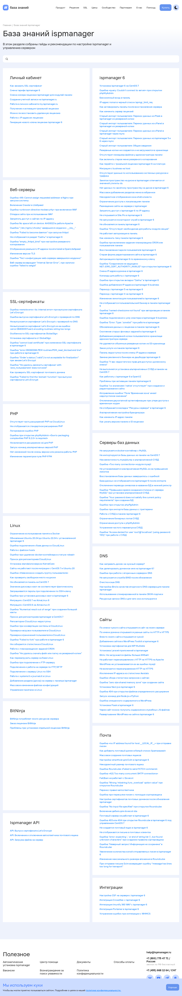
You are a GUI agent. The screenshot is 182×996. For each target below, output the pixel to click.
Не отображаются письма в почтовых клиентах (125, 832)
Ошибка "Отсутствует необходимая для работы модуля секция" (134, 228)
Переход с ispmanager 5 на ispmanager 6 (121, 289)
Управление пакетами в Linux (26, 689)
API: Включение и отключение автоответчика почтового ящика (44, 835)
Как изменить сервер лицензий (117, 111)
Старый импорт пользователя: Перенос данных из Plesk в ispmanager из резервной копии (131, 117)
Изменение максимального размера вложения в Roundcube (132, 859)
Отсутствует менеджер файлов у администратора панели (131, 154)
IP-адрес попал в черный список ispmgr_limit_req (126, 102)
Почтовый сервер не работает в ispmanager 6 (124, 815)
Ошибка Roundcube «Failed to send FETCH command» (129, 768)
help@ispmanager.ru (158, 952)
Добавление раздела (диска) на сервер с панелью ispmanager (43, 680)
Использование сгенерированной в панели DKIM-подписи (131, 594)
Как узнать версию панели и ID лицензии (122, 421)
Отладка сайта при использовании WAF (31, 214)
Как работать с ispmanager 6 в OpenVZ (120, 376)
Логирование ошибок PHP (24, 430)
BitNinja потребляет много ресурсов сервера (34, 718)
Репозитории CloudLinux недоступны (30, 621)
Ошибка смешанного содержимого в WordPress (125, 700)
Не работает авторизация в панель (118, 233)
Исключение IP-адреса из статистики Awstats (124, 673)
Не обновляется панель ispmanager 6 (120, 224)
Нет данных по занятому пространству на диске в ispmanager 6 (134, 187)
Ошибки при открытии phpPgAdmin (119, 504)
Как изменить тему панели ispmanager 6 (121, 238)
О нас (139, 7)
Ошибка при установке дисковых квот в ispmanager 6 (39, 595)
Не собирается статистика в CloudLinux (31, 644)
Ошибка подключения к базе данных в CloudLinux (37, 545)
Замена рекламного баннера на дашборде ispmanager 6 (130, 357)
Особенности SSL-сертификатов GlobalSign (34, 333)
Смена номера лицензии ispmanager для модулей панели (41, 94)
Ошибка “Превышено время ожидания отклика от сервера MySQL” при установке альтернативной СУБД (132, 491)
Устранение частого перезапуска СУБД (121, 527)
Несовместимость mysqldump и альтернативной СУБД (129, 459)
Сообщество (108, 7)
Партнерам (126, 7)
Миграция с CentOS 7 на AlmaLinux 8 (29, 600)
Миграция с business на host (115, 168)
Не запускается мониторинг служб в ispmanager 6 (127, 219)
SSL (85, 7)
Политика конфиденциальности (90, 972)
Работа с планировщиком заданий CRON (32, 648)
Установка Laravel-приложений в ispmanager (124, 650)
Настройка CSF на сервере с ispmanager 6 (122, 895)
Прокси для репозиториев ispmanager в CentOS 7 (36, 616)
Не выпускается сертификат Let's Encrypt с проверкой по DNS (43, 321)
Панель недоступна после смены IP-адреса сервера (128, 352)
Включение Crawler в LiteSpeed (26, 205)
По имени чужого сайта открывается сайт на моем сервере (132, 627)
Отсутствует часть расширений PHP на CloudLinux (37, 421)
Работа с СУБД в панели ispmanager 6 (120, 513)
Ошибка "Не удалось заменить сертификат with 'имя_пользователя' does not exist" (35, 366)
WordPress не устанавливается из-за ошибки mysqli (127, 664)
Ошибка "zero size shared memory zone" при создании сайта (132, 682)
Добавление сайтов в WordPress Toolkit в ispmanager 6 (129, 641)
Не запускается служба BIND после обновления (126, 577)
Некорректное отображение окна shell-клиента (125, 196)
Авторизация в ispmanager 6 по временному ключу (127, 259)
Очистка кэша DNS (110, 582)
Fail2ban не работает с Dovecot (116, 778)
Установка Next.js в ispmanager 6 (117, 686)
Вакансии (9, 970)
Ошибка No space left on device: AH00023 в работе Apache (41, 223)
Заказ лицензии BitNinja (23, 723)
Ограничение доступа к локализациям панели (125, 201)
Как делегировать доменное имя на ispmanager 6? (127, 568)
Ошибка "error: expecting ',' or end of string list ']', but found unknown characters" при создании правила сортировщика (132, 838)
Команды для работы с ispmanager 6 (119, 275)
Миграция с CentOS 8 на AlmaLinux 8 (30, 604)
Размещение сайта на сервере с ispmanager (123, 206)
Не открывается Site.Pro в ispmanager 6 (121, 215)
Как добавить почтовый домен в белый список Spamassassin (133, 750)
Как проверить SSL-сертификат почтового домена (37, 372)
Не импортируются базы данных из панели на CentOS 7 (130, 455)
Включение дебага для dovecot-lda (118, 811)
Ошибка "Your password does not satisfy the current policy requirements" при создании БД (130, 499)
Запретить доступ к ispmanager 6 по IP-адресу (125, 210)
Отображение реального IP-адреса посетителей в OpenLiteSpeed (45, 249)
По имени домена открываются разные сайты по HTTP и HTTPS (134, 632)
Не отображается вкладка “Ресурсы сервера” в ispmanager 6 (133, 407)
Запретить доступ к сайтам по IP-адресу (32, 218)
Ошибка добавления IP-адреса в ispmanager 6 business (129, 284)
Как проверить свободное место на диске (33, 577)
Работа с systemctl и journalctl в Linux (30, 676)
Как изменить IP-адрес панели (116, 417)
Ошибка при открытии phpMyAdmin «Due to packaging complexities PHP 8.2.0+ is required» (39, 437)
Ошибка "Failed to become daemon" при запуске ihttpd (39, 232)
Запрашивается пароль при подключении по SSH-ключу (40, 591)
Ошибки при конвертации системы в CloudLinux (36, 625)
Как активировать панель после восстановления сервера (131, 106)
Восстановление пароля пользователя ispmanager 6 (128, 250)
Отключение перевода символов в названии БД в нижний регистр (135, 485)
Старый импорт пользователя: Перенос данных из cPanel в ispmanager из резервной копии (132, 125)
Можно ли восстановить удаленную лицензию (35, 113)
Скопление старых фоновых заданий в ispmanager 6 (128, 331)
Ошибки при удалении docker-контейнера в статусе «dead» (42, 554)
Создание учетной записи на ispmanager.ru (33, 99)
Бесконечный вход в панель (115, 97)
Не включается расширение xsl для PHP (31, 442)
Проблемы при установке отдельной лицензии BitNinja (40, 727)
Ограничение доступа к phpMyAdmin (120, 523)
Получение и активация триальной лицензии (34, 108)
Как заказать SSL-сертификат (26, 85)
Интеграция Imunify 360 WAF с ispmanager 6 (123, 904)
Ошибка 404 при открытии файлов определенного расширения (134, 691)
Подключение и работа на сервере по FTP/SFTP (36, 667)
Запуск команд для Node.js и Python (119, 696)
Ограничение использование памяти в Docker (35, 533)
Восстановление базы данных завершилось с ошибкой (129, 476)
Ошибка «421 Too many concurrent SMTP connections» (129, 773)
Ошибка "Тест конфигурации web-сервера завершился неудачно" (45, 258)
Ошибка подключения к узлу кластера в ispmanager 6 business (133, 317)
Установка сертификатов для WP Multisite (122, 645)
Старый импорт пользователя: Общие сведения (125, 145)
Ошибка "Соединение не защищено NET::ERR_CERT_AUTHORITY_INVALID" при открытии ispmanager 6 (135, 265)
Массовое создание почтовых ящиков (120, 755)
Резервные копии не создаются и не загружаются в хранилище (134, 150)
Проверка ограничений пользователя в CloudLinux (37, 635)
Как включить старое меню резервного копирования (128, 159)
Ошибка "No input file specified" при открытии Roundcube (131, 806)
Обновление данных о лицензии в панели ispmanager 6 (129, 326)
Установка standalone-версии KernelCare (32, 563)
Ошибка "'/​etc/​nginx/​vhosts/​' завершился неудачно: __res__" (43, 227)
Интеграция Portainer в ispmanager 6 (119, 909)
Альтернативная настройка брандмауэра (122, 412)
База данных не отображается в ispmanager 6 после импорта (133, 480)
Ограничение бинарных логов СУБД (119, 518)
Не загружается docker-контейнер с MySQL (123, 450)
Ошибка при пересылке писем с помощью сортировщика (131, 794)
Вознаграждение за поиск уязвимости (52, 972)
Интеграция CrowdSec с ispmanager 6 (120, 899)
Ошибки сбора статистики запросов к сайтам (124, 677)
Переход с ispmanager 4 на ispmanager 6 (121, 293)
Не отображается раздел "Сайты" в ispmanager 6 (36, 237)
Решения (74, 7)
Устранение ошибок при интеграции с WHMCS (125, 913)
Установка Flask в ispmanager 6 (116, 705)
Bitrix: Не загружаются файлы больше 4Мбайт (124, 655)
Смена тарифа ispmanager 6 (25, 90)
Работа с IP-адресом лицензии (26, 117)
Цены (95, 7)
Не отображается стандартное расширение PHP (36, 426)
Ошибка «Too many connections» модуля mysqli (125, 464)
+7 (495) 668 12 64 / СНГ (161, 970)
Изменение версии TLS (22, 253)
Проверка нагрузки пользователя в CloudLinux (35, 630)
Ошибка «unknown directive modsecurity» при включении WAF (43, 209)
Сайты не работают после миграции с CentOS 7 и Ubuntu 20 (42, 568)
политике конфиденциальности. (103, 990)
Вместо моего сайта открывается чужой (121, 636)
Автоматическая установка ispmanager (16, 963)
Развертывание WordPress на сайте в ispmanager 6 (127, 714)
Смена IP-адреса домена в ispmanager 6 (121, 271)
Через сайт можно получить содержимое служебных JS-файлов (135, 709)
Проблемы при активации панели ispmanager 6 (125, 381)
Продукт (60, 7)
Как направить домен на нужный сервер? (122, 563)
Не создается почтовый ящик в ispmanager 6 (124, 827)
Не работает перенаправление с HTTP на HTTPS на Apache (132, 659)
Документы (84, 961)
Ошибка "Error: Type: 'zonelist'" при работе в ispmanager (130, 322)
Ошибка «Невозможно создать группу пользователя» (39, 572)
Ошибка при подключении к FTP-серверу (32, 662)
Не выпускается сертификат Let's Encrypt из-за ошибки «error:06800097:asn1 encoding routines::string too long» (40, 327)
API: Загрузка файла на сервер (26, 839)
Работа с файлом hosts (22, 550)
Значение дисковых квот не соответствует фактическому (41, 586)
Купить (165, 7)
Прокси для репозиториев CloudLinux (30, 559)
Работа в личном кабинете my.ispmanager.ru (34, 104)
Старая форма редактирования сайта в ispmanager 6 (128, 254)
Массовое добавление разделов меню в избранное (127, 192)
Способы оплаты (124, 961)
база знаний (19, 7)
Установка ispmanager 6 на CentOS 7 (119, 85)
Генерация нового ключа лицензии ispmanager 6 (36, 122)
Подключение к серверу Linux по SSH (30, 671)
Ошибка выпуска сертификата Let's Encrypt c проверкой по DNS (45, 317)
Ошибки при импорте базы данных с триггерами (126, 509)
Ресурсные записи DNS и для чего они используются (128, 598)
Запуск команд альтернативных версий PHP (34, 447)
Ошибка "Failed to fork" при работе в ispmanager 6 (37, 639)
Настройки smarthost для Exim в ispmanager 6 (124, 759)
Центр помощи (49, 961)
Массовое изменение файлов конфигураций (34, 685)
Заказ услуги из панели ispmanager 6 (119, 348)
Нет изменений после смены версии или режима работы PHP (43, 451)
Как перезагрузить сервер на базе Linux (31, 657)
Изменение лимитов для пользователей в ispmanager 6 (129, 298)
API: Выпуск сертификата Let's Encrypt (31, 830)
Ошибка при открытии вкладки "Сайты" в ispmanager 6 (129, 280)
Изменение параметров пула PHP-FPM (31, 456)
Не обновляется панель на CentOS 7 (29, 582)
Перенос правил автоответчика (117, 790)
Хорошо (172, 987)
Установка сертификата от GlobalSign (30, 338)
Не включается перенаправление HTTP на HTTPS (126, 668)
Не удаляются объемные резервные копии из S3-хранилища (132, 343)
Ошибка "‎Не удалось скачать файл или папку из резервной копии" (46, 653)
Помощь (150, 7)
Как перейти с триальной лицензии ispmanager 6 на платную (132, 163)
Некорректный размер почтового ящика (122, 764)
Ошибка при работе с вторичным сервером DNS (126, 573)
